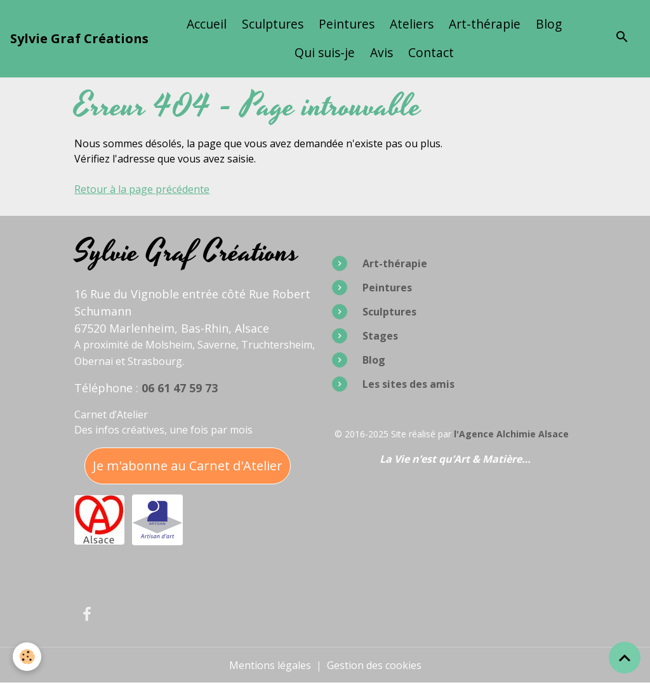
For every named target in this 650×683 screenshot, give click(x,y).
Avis (381, 52)
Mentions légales (270, 665)
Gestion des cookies (374, 665)
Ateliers (412, 23)
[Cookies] (27, 656)
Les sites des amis (408, 384)
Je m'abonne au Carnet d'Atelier (187, 465)
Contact (431, 52)
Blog (549, 23)
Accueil (207, 23)
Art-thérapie (485, 23)
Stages (380, 336)
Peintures (347, 23)
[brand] (79, 38)
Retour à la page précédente (141, 189)
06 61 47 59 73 (180, 387)
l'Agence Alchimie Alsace (511, 434)
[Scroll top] (624, 657)
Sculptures (272, 23)
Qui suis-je (325, 52)
